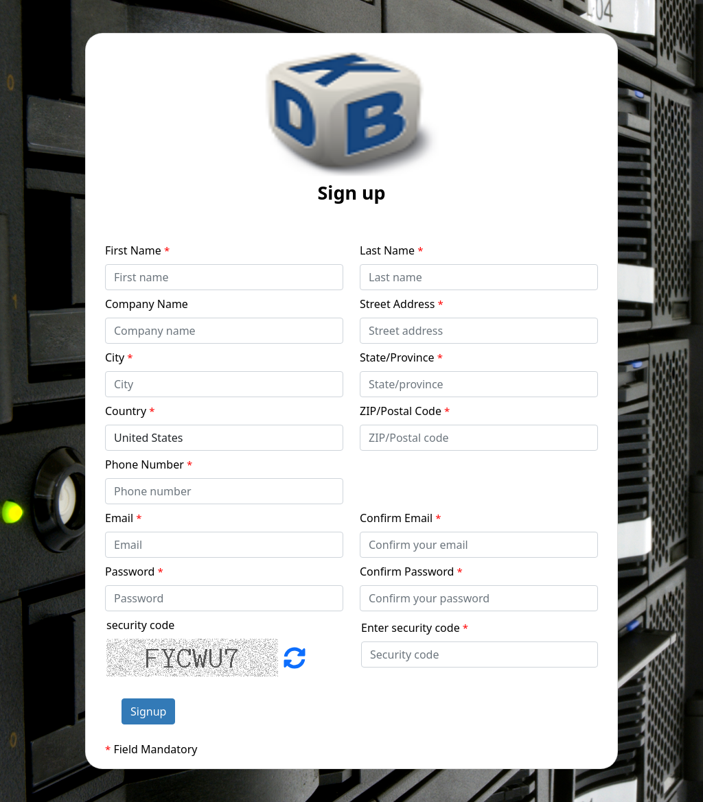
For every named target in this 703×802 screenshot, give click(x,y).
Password (134, 571)
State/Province (401, 357)
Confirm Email (400, 518)
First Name (137, 250)
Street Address (401, 303)
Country (130, 410)
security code (140, 625)
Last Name (392, 250)
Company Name (146, 303)
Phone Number (148, 464)
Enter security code (414, 627)
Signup (148, 711)
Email (123, 518)
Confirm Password (411, 571)
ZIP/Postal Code (405, 410)
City (119, 357)
